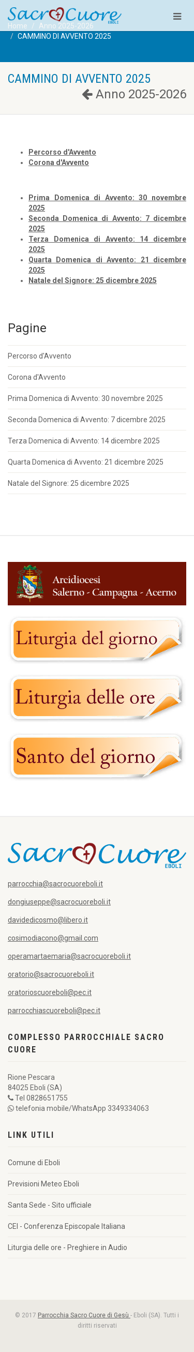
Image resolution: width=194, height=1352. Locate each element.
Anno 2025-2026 (134, 94)
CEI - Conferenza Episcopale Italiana (66, 1226)
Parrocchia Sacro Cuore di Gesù (84, 1315)
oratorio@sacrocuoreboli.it (51, 974)
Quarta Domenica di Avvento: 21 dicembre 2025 (85, 462)
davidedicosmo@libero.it (48, 920)
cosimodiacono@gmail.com (53, 938)
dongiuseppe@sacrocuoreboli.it (59, 902)
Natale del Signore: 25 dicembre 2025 (68, 483)
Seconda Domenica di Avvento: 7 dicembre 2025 (87, 419)
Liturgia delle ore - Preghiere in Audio (67, 1247)
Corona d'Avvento (37, 377)
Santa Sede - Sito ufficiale (50, 1205)
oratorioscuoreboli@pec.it (50, 992)
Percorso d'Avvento (39, 356)
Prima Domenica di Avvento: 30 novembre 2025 (85, 398)
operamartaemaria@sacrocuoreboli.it (69, 956)
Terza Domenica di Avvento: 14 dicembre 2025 (84, 441)
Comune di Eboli (34, 1162)
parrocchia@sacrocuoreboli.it (55, 884)
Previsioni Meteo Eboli (43, 1184)
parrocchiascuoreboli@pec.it (54, 1010)
